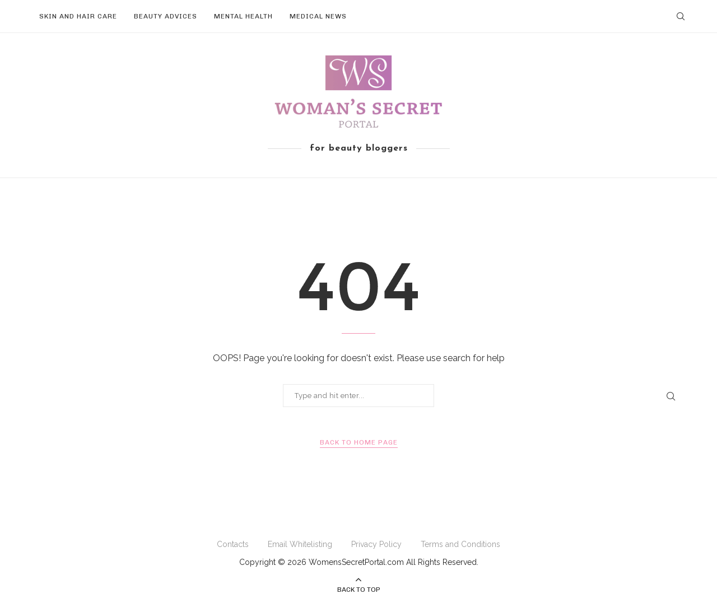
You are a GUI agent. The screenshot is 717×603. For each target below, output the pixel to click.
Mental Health (243, 16)
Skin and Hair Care (78, 16)
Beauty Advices (165, 16)
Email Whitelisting (300, 544)
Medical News (318, 16)
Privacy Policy (376, 544)
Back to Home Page (359, 442)
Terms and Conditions (460, 544)
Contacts (233, 544)
